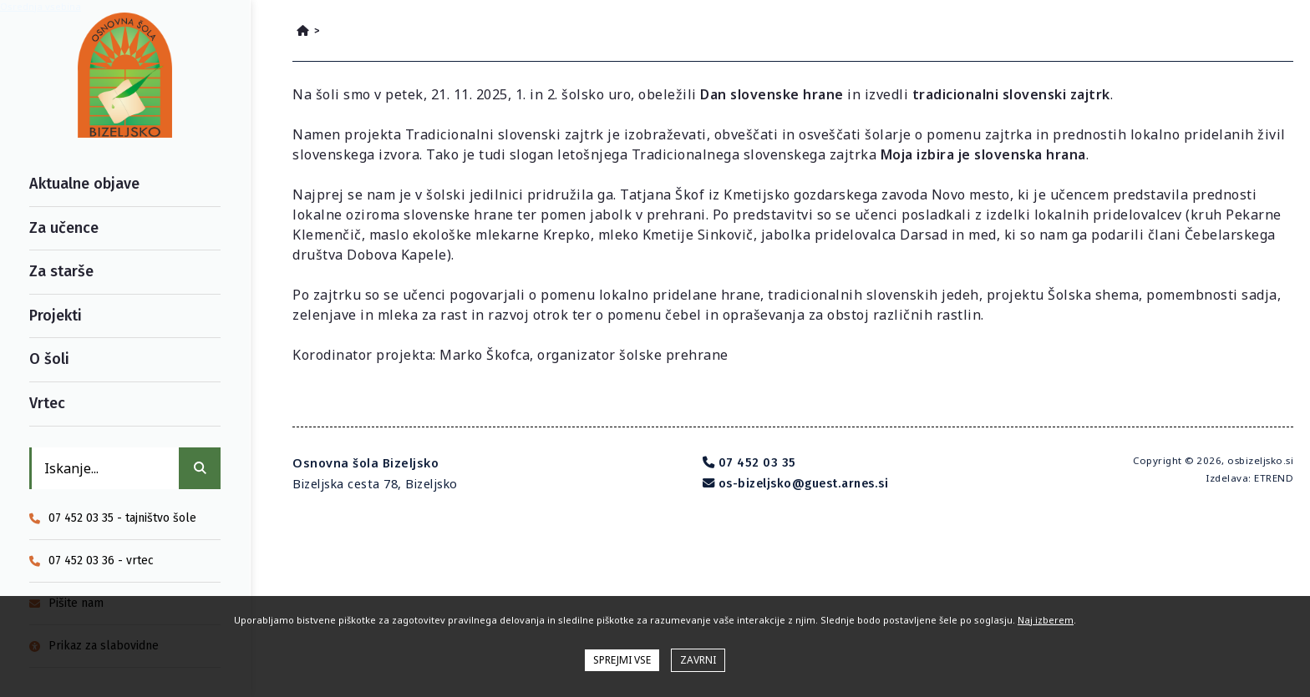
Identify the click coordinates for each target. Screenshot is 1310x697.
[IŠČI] (200, 468)
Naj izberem (1046, 620)
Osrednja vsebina (40, 6)
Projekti (55, 315)
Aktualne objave (84, 183)
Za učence (64, 228)
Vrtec (47, 403)
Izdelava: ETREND (1249, 478)
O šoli (49, 359)
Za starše (61, 271)
